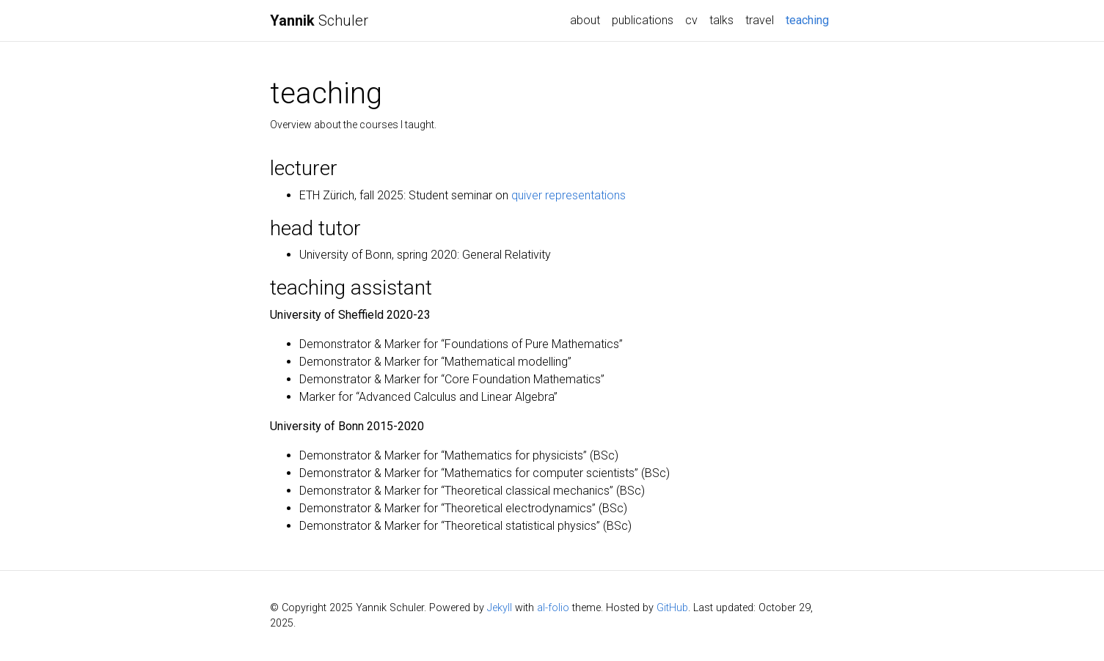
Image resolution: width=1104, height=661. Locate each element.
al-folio (553, 608)
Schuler (319, 20)
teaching (810, 19)
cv (691, 20)
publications (642, 20)
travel (759, 20)
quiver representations (568, 195)
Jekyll (499, 608)
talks (721, 20)
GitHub (672, 608)
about (585, 20)
